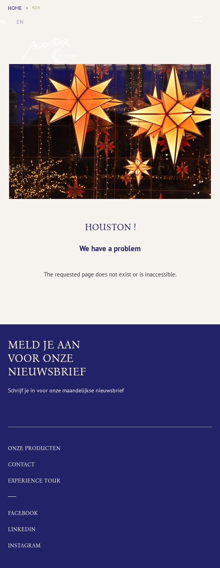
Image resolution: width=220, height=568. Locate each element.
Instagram (24, 545)
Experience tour (34, 480)
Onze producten (34, 448)
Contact (21, 464)
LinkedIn (22, 529)
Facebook (23, 513)
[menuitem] (3, 21)
